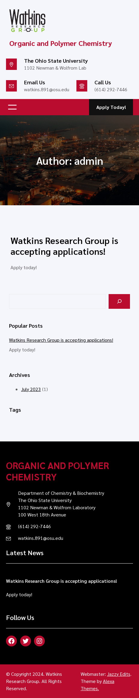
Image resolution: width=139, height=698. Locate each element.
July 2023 (31, 389)
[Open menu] (12, 107)
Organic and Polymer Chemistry (57, 471)
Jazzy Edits (118, 674)
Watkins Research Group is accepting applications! (64, 246)
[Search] (119, 301)
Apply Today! (111, 107)
